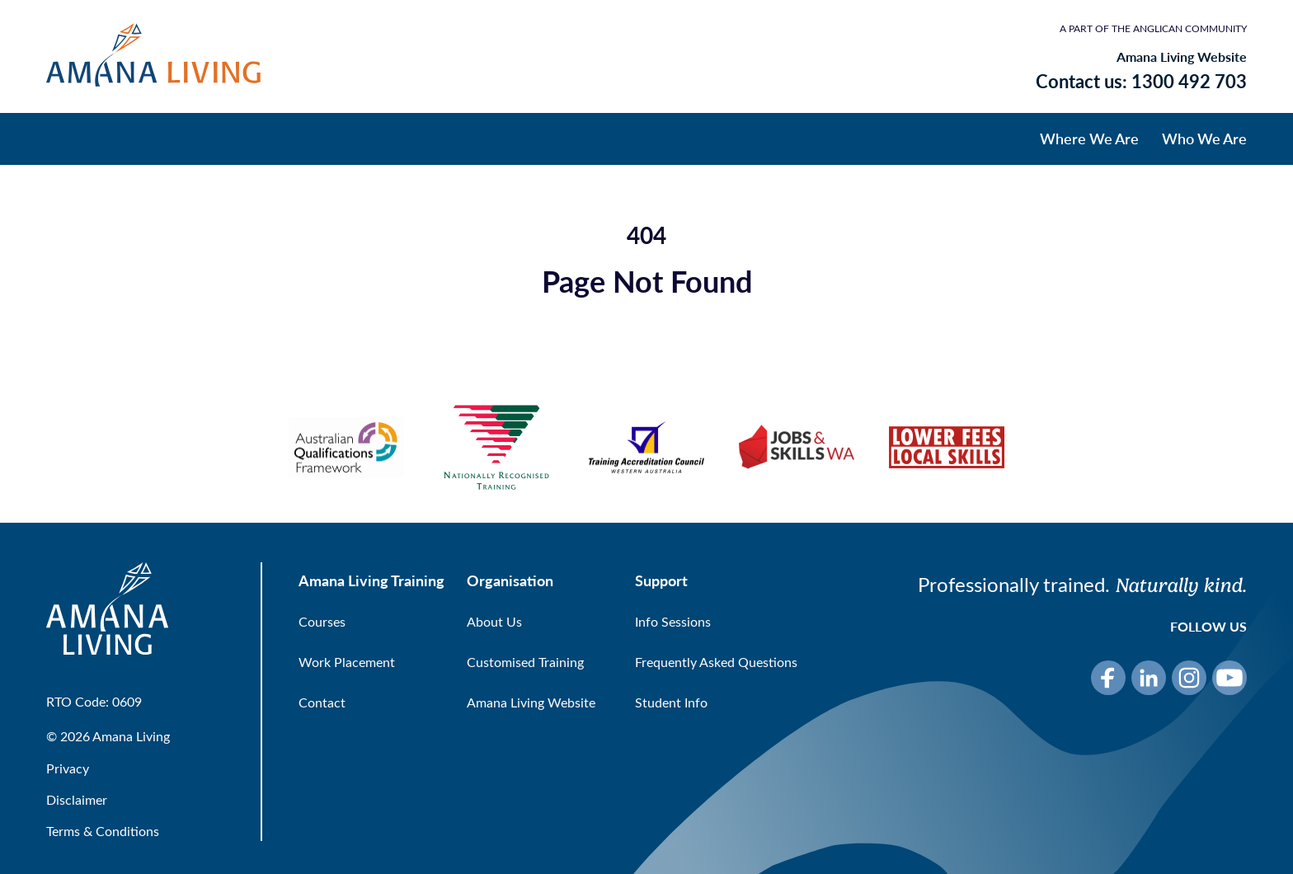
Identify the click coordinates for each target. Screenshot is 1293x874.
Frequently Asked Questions (716, 661)
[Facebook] (1108, 677)
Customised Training (525, 661)
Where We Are (1089, 138)
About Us (494, 621)
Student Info (671, 702)
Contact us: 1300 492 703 (1141, 81)
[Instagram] (1189, 677)
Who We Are (1204, 138)
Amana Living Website (1182, 56)
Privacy (67, 768)
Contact (322, 702)
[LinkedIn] (1148, 677)
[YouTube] (1229, 677)
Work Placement (347, 661)
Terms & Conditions (102, 830)
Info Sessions (673, 621)
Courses (322, 621)
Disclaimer (76, 799)
